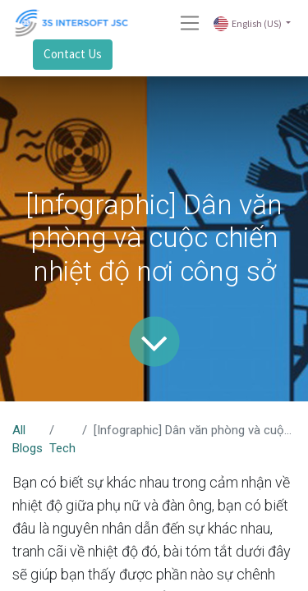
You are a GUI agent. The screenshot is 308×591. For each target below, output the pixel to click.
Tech (62, 448)
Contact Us (73, 54)
